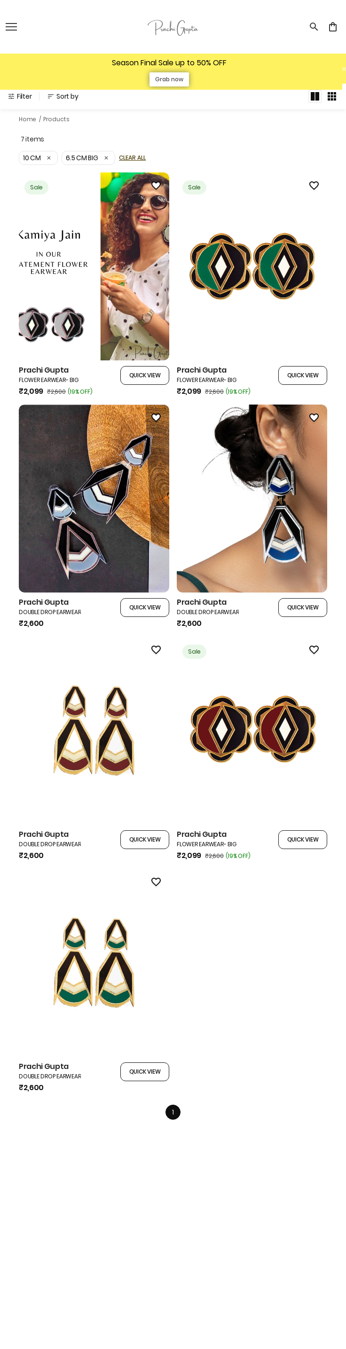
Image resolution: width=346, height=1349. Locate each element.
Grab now (169, 79)
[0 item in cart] (332, 26)
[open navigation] (11, 26)
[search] (314, 26)
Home (27, 119)
